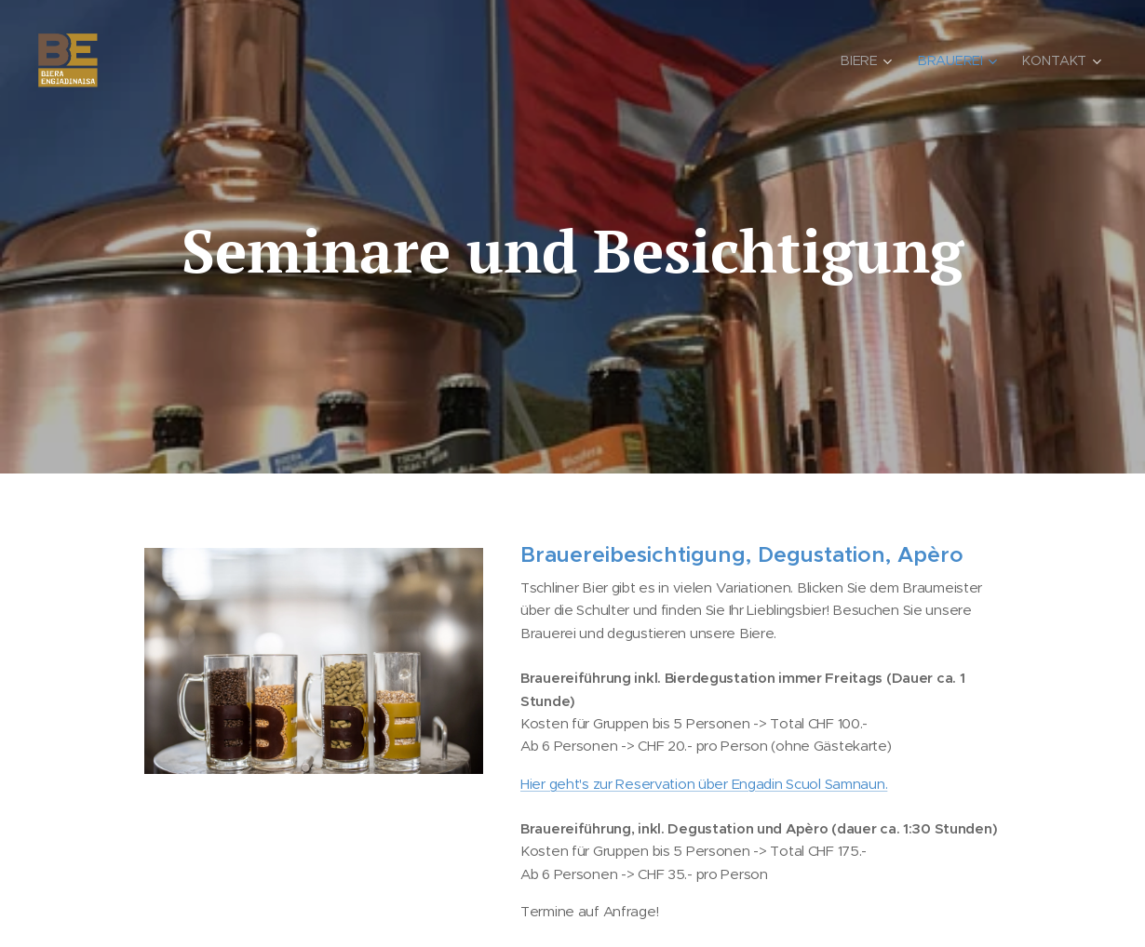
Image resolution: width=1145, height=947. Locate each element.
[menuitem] (870, 60)
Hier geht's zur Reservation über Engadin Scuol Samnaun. (703, 784)
